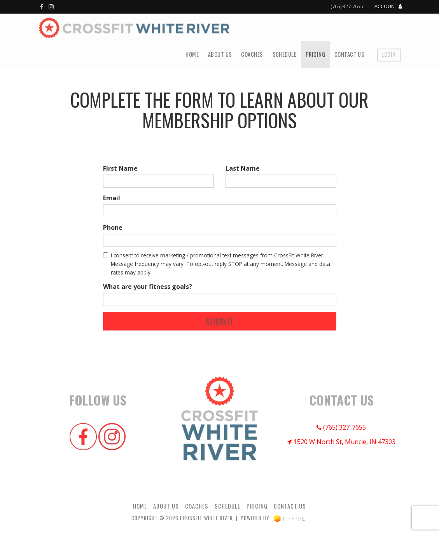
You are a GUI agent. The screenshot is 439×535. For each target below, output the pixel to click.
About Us (220, 54)
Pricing (315, 54)
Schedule (284, 54)
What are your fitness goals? (147, 286)
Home (192, 54)
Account (388, 6)
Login (388, 54)
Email (111, 198)
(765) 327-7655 (347, 6)
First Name (120, 168)
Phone (112, 227)
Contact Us (349, 54)
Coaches (252, 54)
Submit (220, 321)
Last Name (243, 168)
